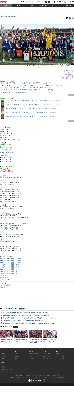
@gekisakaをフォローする (60, 88)
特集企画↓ (46, 58)
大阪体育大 (8, 220)
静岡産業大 (8, 209)
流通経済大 (8, 188)
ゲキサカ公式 (4, 381)
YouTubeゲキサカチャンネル (34, 367)
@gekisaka (4, 378)
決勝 (1, 132)
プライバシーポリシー (47, 389)
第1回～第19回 (4, 274)
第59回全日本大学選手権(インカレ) (10, 265)
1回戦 (1, 124)
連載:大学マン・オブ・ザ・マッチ (10, 141)
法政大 (2, 166)
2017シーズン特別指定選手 (8, 147)
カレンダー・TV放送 (60, 370)
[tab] (6, 5)
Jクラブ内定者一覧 (5, 144)
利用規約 (40, 389)
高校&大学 (3, 370)
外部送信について (56, 389)
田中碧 (38, 1)
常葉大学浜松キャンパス (12, 212)
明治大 (7, 190)
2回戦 (1, 126)
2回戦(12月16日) (6, 154)
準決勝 (2, 130)
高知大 (2, 236)
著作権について (22, 389)
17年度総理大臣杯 (6, 280)
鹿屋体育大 (8, 244)
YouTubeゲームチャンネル (6, 385)
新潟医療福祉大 (9, 201)
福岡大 (7, 242)
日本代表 (3, 367)
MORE (45, 115)
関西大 (7, 224)
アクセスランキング (60, 368)
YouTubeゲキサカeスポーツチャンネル (34, 369)
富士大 (7, 179)
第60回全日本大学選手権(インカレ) (10, 263)
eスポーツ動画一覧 (46, 373)
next (45, 89)
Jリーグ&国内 (3, 368)
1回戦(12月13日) (6, 156)
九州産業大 (8, 245)
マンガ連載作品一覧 (46, 368)
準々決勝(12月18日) (7, 152)
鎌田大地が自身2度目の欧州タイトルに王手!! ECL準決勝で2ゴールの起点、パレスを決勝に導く (26, 312)
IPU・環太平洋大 (10, 229)
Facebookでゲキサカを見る (60, 91)
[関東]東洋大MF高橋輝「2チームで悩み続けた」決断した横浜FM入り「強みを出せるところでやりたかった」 (26, 317)
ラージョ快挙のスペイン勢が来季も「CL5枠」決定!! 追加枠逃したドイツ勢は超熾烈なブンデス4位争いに (25, 324)
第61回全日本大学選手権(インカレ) (10, 261)
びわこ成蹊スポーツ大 (11, 218)
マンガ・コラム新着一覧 (47, 367)
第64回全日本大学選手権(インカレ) (10, 255)
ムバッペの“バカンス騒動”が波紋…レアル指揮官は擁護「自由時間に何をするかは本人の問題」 (25, 308)
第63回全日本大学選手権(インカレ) (10, 257)
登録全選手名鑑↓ (44, 57)
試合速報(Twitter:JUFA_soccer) (10, 134)
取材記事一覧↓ (44, 62)
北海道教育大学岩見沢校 (7, 172)
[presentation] (6, 5)
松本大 (7, 203)
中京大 (7, 211)
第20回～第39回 (4, 272)
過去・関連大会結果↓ (42, 64)
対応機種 (16, 389)
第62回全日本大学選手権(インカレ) (10, 259)
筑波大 (7, 184)
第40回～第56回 (4, 270)
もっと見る (22, 303)
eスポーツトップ (46, 370)
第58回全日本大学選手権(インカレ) (10, 267)
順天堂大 (7, 186)
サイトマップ (34, 389)
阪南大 (7, 222)
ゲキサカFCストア (59, 367)
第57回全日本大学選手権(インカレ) (10, 268)
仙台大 (7, 177)
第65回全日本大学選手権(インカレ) (10, 253)
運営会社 (28, 389)
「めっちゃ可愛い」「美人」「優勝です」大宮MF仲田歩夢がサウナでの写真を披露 (23, 320)
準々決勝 (2, 128)
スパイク (3, 373)
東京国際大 (8, 196)
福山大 (7, 231)
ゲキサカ (3, 2)
